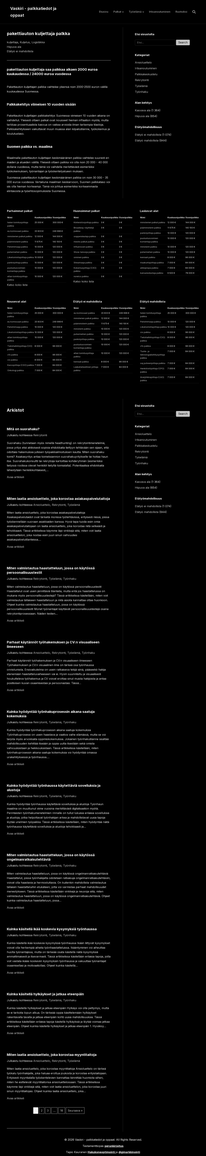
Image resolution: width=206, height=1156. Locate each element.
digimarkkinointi (129, 1152)
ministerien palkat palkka (19, 236)
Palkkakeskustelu (146, 74)
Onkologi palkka (15, 370)
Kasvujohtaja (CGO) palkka (20, 365)
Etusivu (103, 11)
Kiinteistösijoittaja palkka (86, 222)
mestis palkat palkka (84, 241)
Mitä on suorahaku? (23, 429)
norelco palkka (81, 276)
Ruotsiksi (181, 11)
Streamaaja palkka (83, 262)
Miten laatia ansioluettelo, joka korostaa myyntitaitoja (52, 1055)
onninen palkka (81, 257)
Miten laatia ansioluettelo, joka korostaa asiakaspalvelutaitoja (58, 499)
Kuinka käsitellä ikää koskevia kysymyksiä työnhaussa (52, 929)
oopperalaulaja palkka (85, 236)
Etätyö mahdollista (146, 140)
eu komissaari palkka (17, 231)
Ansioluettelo (143, 62)
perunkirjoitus (114, 1146)
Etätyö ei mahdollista (20, 51)
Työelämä (135, 11)
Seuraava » (75, 1110)
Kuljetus (25, 42)
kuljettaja (12, 42)
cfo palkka (12, 354)
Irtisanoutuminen (159, 11)
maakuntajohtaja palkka (152, 262)
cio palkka (12, 360)
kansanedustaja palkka (151, 273)
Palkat (117, 11)
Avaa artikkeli (15, 477)
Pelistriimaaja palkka (17, 247)
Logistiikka (38, 42)
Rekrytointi (142, 80)
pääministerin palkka (17, 241)
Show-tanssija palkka (84, 252)
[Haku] (193, 12)
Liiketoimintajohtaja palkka (20, 257)
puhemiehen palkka (17, 252)
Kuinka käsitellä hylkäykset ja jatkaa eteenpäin (45, 994)
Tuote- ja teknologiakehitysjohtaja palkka (152, 354)
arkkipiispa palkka (149, 268)
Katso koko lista (17, 285)
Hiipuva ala (14, 47)
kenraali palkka (147, 257)
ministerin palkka (148, 247)
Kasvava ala (142, 110)
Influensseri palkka (83, 247)
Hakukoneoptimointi (101, 1152)
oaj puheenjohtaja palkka (152, 363)
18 (61, 1110)
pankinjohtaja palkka (17, 262)
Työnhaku (141, 91)
